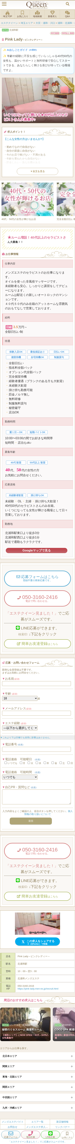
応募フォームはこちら (37, 578)
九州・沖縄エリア (12, 1107)
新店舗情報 (62, 1121)
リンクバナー (62, 1126)
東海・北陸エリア (12, 1076)
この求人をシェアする (38, 942)
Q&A (67, 14)
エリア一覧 (37, 1121)
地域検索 (37, 14)
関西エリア (8, 1087)
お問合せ (12, 1126)
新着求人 (52, 14)
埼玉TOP (7, 14)
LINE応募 (50, 1134)
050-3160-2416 (37, 598)
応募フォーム (10, 1134)
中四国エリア (9, 1097)
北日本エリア (9, 1056)
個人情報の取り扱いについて (48, 813)
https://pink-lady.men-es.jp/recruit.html (38, 988)
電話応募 (30, 1134)
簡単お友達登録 (37, 644)
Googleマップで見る (36, 550)
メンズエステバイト (13, 1121)
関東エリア (8, 1066)
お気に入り (22, 14)
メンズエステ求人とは (38, 1126)
